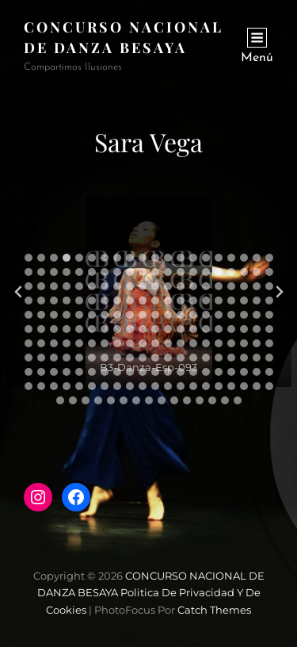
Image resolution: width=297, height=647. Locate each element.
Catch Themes (214, 609)
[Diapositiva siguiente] (278, 292)
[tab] (28, 258)
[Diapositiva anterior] (19, 292)
